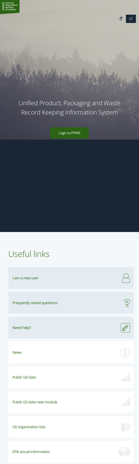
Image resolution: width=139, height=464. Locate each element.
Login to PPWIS (69, 133)
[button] (121, 19)
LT (131, 19)
